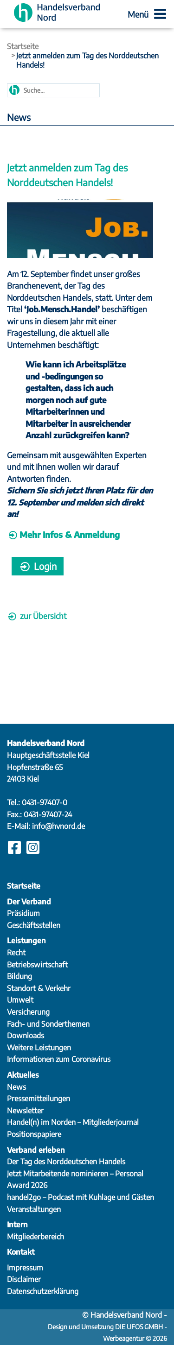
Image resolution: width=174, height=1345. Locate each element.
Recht (16, 952)
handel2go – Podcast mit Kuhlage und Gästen (80, 1197)
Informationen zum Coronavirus (58, 1059)
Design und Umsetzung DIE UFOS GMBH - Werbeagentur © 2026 (107, 1327)
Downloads (25, 1035)
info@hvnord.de (58, 826)
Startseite (23, 46)
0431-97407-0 (44, 802)
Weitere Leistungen (39, 1047)
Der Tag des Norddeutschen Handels (66, 1161)
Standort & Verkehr (39, 988)
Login (38, 566)
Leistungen (26, 940)
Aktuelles (23, 1075)
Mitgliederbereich (35, 1236)
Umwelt (20, 999)
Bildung (19, 976)
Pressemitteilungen (38, 1098)
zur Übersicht (36, 616)
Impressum (25, 1267)
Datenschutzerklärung (42, 1291)
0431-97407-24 (48, 814)
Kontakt (20, 1252)
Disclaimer (24, 1279)
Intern (17, 1224)
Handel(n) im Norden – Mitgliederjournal (73, 1122)
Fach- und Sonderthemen (48, 1024)
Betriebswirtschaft (37, 964)
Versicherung (28, 1012)
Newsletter (25, 1110)
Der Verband (29, 901)
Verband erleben (36, 1150)
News (16, 1087)
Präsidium (23, 913)
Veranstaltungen (34, 1209)
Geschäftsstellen (33, 925)
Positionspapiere (34, 1134)
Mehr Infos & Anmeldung (69, 534)
